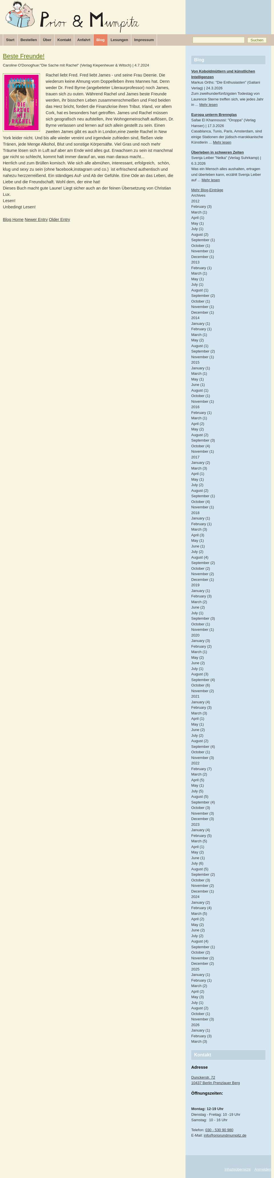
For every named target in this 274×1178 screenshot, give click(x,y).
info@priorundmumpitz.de (225, 1135)
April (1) (197, 218)
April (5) (197, 780)
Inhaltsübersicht (238, 1169)
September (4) (203, 680)
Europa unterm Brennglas (214, 114)
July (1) (197, 229)
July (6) (197, 863)
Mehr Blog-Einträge (207, 190)
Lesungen (119, 40)
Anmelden (262, 1169)
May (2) (197, 340)
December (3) (202, 819)
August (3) (199, 674)
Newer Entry (36, 219)
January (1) (200, 323)
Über (47, 40)
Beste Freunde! (24, 56)
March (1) (199, 212)
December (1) (202, 257)
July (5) (197, 791)
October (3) (200, 808)
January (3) (200, 641)
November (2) (202, 574)
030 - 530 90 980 (219, 1130)
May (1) (197, 223)
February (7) (201, 769)
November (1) (202, 251)
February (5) (201, 835)
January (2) (200, 462)
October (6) (200, 685)
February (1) (201, 268)
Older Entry (59, 219)
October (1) (200, 245)
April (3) (197, 535)
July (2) (197, 485)
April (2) (197, 424)
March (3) (199, 468)
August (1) (199, 290)
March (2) (199, 602)
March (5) (199, 841)
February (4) (201, 908)
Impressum (144, 40)
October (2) (200, 568)
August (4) (199, 557)
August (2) (199, 234)
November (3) (202, 758)
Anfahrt (83, 40)
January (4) (200, 702)
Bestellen (29, 40)
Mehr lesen (208, 104)
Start (10, 40)
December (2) (202, 963)
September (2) (203, 295)
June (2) (198, 607)
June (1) (198, 384)
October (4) (200, 446)
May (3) (197, 997)
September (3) (203, 440)
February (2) (201, 646)
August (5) (199, 796)
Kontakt (64, 40)
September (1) (203, 240)
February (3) (201, 206)
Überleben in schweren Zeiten (217, 152)
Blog (100, 40)
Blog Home (13, 219)
